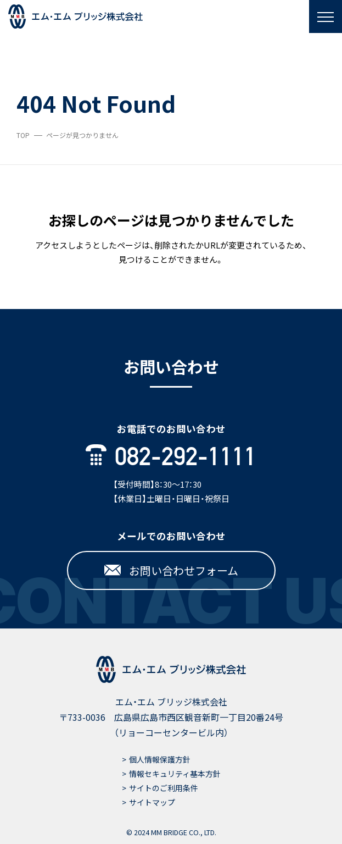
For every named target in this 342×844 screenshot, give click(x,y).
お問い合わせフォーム (171, 570)
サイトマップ (152, 802)
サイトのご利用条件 (163, 787)
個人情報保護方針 (159, 759)
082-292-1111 (171, 456)
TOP (23, 135)
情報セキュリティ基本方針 (175, 773)
